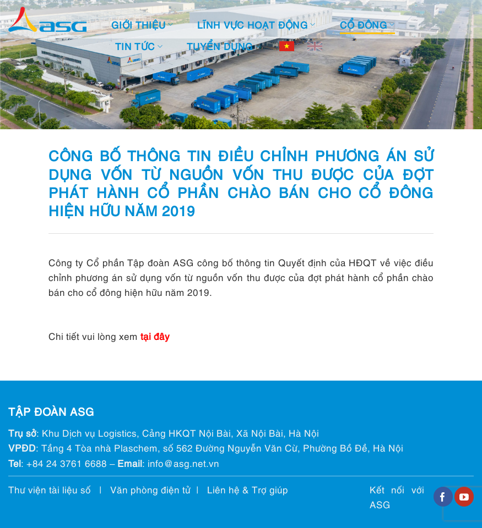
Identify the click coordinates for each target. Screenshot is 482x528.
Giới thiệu (142, 24)
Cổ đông (367, 24)
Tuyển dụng (224, 46)
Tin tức (139, 46)
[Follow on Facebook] (443, 497)
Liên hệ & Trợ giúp (247, 489)
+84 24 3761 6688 (66, 463)
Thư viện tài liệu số (49, 489)
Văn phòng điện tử (150, 489)
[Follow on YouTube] (464, 497)
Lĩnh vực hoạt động (256, 24)
